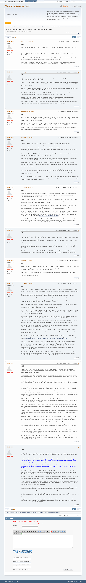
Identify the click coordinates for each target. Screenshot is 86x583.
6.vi (51, 390)
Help (69, 581)
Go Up (7, 509)
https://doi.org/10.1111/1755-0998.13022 (48, 215)
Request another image (27, 554)
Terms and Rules (74, 581)
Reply (74, 37)
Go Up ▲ (80, 581)
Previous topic (70, 33)
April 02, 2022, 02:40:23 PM (26, 230)
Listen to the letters (17, 554)
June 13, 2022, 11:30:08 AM (26, 260)
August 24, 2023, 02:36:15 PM (26, 283)
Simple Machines (15, 581)
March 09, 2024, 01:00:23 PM (26, 363)
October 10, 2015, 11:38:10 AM (27, 41)
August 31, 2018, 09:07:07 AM (26, 137)
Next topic (77, 33)
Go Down (8, 37)
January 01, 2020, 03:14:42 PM (27, 187)
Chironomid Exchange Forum (17, 6)
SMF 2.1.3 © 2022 (7, 581)
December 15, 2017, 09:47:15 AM (27, 111)
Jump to (60, 515)
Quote (76, 66)
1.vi (63, 297)
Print (78, 37)
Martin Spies (10, 41)
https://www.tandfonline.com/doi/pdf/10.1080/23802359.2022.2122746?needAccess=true (46, 338)
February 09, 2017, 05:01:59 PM (27, 72)
